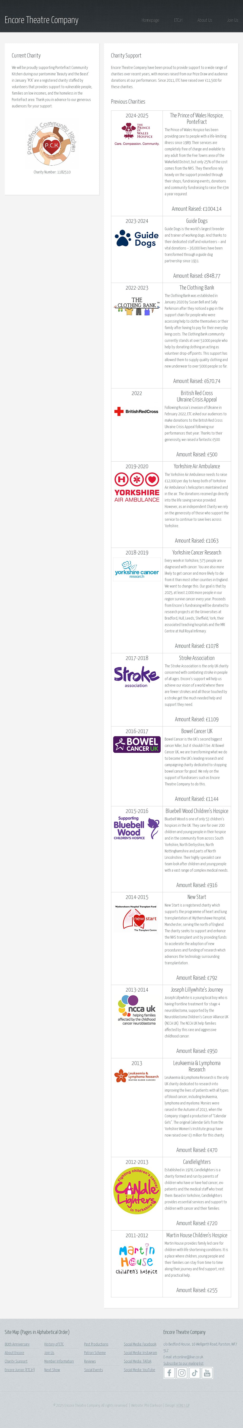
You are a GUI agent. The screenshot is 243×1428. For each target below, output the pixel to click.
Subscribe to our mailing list (184, 1364)
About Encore (14, 1353)
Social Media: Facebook (140, 1344)
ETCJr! (178, 20)
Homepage (150, 20)
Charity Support (16, 1362)
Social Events (93, 1370)
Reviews (90, 1362)
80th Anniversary (17, 1344)
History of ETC (54, 1344)
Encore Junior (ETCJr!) (20, 1370)
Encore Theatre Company (42, 20)
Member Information (59, 1362)
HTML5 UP (183, 1406)
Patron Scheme (95, 1353)
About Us (204, 20)
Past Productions (96, 1344)
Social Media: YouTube (139, 1370)
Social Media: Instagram (140, 1353)
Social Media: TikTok (137, 1362)
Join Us (232, 20)
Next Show (52, 1370)
